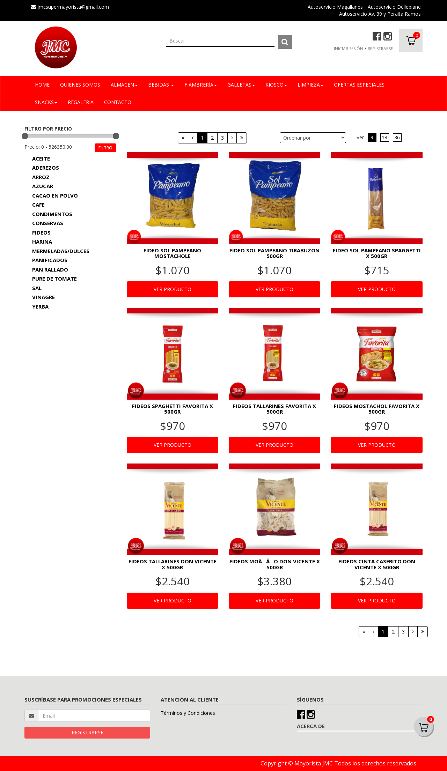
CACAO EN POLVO (55, 195)
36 (397, 137)
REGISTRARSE (380, 49)
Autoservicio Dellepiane (394, 6)
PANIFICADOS (49, 260)
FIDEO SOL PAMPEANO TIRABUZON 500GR (274, 253)
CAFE (38, 204)
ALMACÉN (124, 84)
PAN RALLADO (50, 269)
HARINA (42, 241)
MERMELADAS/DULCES (60, 250)
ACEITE (41, 158)
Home (42, 84)
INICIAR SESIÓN (348, 49)
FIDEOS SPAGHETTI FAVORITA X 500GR (172, 409)
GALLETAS (241, 84)
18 (384, 137)
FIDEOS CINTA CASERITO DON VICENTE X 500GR (376, 564)
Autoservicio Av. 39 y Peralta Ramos (380, 13)
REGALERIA (81, 102)
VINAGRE (43, 297)
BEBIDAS (161, 84)
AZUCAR (42, 186)
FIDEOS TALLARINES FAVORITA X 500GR (274, 409)
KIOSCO (276, 84)
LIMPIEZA (310, 84)
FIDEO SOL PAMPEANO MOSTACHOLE (172, 253)
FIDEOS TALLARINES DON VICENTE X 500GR (173, 564)
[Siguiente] (232, 137)
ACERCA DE (311, 725)
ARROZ (41, 176)
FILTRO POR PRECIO (48, 128)
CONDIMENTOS (52, 213)
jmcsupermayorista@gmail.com (70, 6)
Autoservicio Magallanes (335, 6)
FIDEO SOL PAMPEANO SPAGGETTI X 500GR (377, 253)
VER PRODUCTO (172, 289)
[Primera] (183, 137)
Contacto (117, 102)
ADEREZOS (45, 167)
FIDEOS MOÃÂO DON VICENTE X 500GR (274, 564)
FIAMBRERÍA (200, 84)
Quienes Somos (80, 84)
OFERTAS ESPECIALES (359, 84)
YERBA (40, 306)
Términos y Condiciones (188, 713)
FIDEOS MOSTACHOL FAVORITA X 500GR (376, 409)
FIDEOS (41, 232)
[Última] (241, 137)
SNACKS (46, 102)
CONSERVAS (47, 223)
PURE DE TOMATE (54, 278)
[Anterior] (192, 137)
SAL (37, 287)
